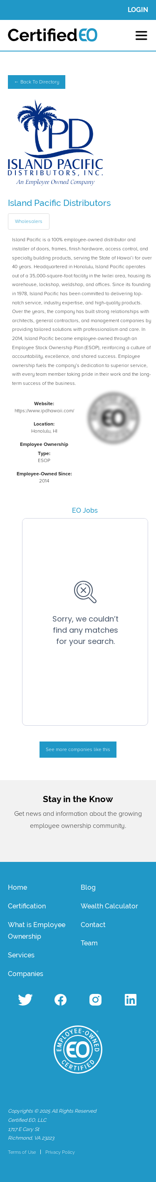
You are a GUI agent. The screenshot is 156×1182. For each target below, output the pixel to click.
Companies (25, 974)
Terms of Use (22, 1152)
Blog (88, 887)
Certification (27, 906)
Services (21, 955)
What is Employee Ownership (36, 931)
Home (17, 887)
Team (89, 943)
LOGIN (138, 10)
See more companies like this (78, 749)
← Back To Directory (36, 82)
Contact (93, 925)
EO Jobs (85, 510)
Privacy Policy (60, 1152)
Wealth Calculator (109, 906)
